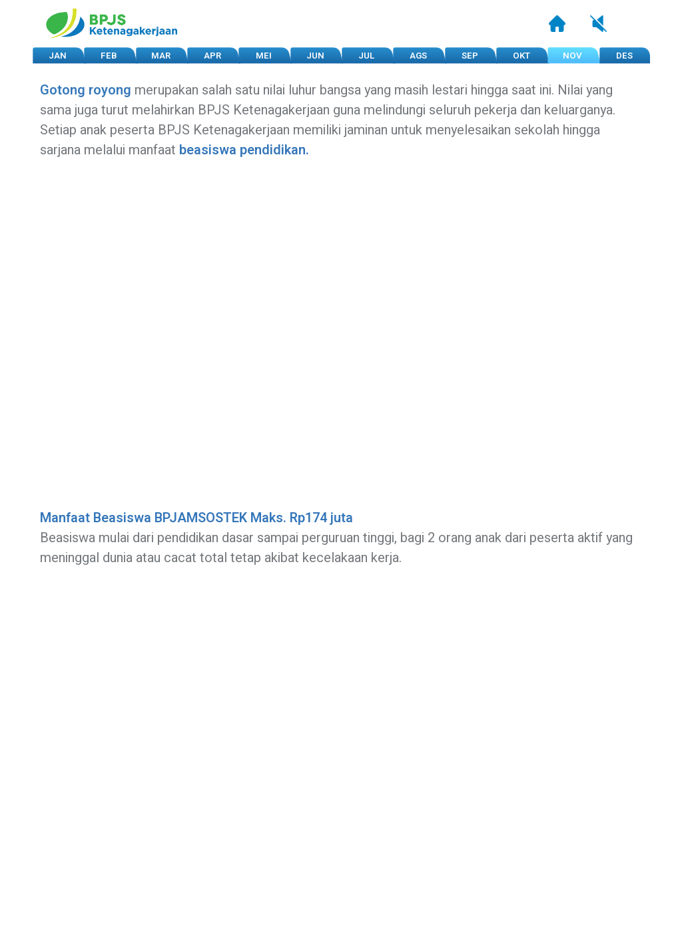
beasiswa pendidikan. (244, 150)
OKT (521, 56)
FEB (109, 56)
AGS (418, 56)
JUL (366, 56)
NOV (572, 56)
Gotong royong (85, 90)
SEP (470, 56)
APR (212, 56)
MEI (264, 56)
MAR (160, 56)
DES (624, 56)
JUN (315, 56)
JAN (58, 56)
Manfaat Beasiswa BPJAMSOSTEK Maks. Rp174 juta (196, 518)
